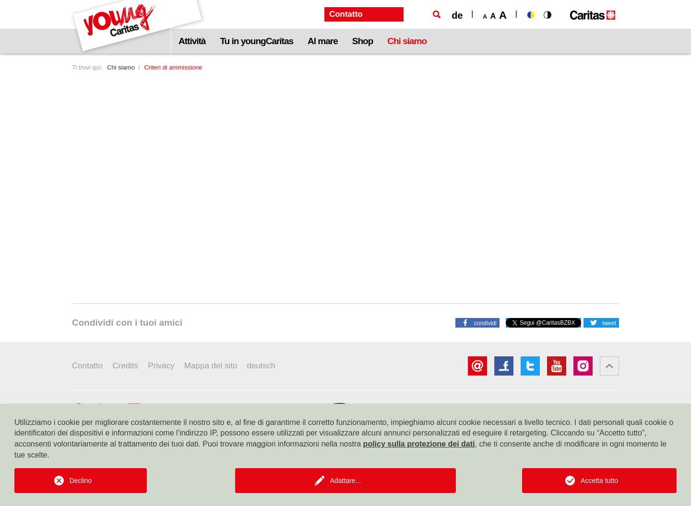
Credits (125, 365)
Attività (192, 41)
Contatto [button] (346, 14)
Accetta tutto (599, 480)
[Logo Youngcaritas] (138, 27)
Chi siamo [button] (407, 41)
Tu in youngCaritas (256, 41)
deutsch (261, 365)
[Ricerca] (437, 14)
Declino (81, 480)
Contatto (87, 365)
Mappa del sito (211, 365)
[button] (477, 322)
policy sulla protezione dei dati (419, 444)
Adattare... (345, 480)
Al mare (323, 41)
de (457, 15)
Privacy (161, 365)
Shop (362, 41)
